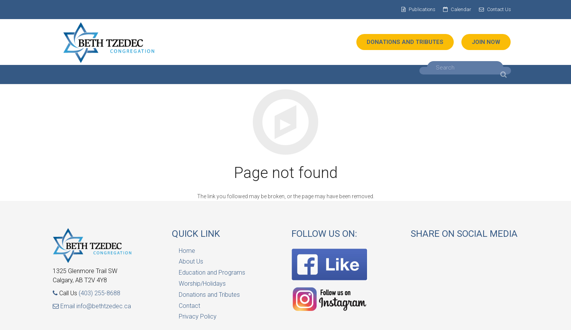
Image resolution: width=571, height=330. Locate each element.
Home (187, 250)
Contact (189, 305)
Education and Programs (212, 272)
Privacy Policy (198, 316)
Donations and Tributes (209, 294)
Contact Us (499, 9)
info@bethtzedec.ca (103, 306)
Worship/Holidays (202, 283)
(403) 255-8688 (99, 293)
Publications (422, 9)
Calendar (461, 9)
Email (64, 306)
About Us (191, 261)
